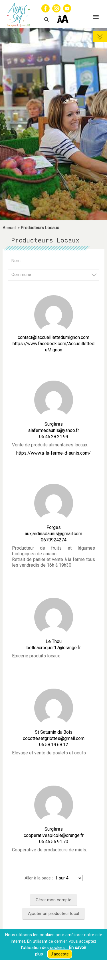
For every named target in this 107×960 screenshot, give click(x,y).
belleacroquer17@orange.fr (54, 647)
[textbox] (55, 274)
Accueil (9, 227)
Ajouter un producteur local (53, 913)
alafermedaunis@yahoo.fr (53, 430)
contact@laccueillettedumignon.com (53, 337)
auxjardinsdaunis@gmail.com (53, 533)
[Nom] (53, 260)
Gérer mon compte (53, 899)
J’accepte (60, 954)
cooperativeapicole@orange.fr (54, 835)
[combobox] (53, 274)
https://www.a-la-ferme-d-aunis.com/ (53, 453)
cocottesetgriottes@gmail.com (53, 738)
